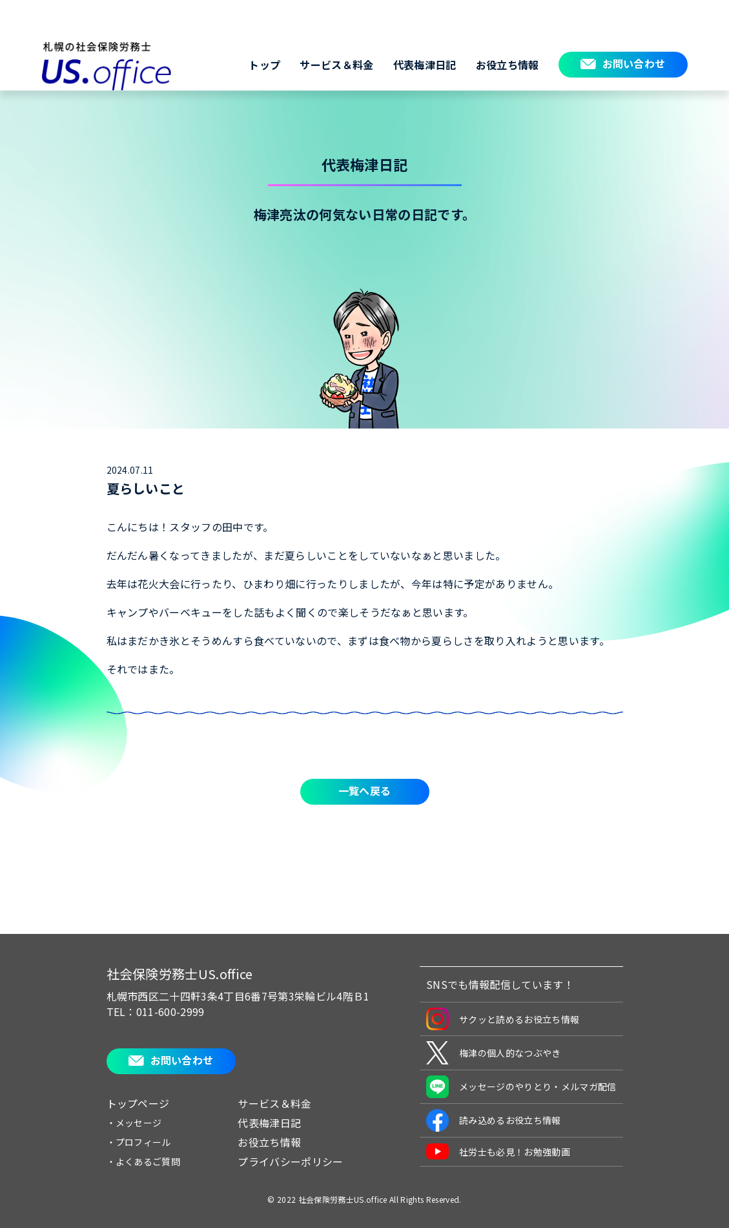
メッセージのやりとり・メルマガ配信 (521, 1086)
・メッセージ (134, 1122)
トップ (264, 64)
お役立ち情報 (507, 64)
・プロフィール (139, 1142)
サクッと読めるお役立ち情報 (502, 1019)
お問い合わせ (634, 63)
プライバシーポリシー (290, 1161)
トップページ (138, 1103)
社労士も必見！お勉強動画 (498, 1151)
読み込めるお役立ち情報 (493, 1120)
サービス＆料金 (336, 64)
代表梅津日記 (425, 64)
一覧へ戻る (364, 790)
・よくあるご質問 (144, 1161)
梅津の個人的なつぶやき (493, 1052)
